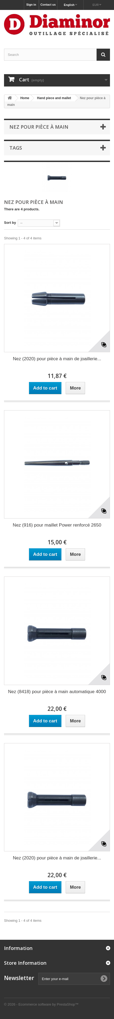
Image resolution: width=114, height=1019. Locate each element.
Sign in (31, 4)
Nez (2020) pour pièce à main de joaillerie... (57, 358)
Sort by (10, 223)
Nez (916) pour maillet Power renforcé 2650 (57, 525)
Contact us (48, 4)
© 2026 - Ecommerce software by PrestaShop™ (41, 1004)
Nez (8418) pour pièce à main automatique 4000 (57, 691)
